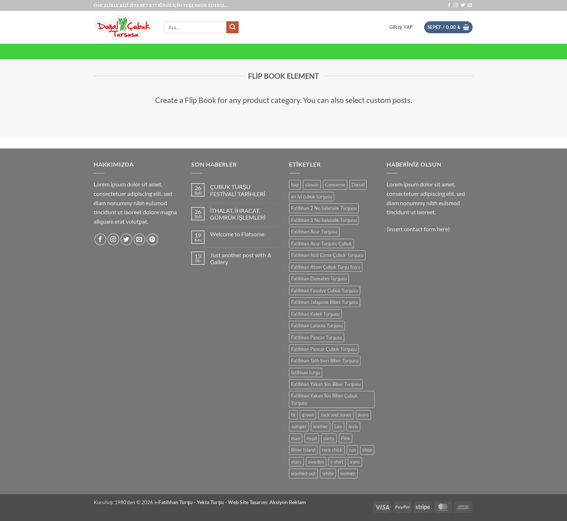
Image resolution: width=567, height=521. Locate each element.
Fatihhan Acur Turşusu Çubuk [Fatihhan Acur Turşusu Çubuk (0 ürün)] (321, 243)
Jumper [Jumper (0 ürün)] (299, 426)
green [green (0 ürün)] (308, 415)
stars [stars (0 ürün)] (296, 462)
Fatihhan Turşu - (177, 502)
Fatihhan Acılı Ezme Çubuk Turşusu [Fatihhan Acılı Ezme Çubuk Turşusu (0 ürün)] (327, 255)
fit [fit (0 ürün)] (293, 415)
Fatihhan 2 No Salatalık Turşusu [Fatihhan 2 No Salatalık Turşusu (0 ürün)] (324, 208)
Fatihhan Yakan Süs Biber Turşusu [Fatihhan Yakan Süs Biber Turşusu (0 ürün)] (326, 384)
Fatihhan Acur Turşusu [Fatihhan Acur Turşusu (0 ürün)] (314, 231)
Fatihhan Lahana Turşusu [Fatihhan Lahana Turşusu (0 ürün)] (317, 325)
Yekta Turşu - (212, 502)
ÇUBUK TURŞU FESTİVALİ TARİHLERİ (237, 190)
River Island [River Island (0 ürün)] (303, 450)
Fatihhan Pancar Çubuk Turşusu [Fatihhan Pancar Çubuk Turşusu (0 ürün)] (324, 349)
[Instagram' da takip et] (456, 5)
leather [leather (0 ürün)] (320, 426)
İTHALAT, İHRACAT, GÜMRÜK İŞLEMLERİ (238, 214)
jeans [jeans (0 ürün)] (363, 415)
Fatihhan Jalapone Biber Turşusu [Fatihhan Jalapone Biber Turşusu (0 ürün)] (324, 302)
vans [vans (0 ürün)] (355, 462)
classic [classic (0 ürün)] (312, 185)
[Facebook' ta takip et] (449, 5)
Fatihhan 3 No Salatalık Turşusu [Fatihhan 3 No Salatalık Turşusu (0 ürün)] (324, 220)
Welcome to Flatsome (237, 234)
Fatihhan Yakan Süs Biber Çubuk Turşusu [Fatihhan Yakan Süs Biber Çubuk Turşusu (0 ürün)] (324, 399)
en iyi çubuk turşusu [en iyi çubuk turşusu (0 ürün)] (311, 196)
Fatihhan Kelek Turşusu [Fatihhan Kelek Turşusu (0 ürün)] (315, 314)
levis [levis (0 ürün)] (353, 426)
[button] (401, 27)
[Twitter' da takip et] (463, 5)
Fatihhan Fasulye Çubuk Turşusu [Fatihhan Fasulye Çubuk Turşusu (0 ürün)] (324, 290)
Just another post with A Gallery (240, 258)
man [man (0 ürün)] (295, 438)
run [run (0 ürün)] (352, 450)
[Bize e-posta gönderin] (470, 5)
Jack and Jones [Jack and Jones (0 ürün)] (335, 415)
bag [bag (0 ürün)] (295, 185)
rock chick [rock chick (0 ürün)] (332, 450)
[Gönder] (232, 27)
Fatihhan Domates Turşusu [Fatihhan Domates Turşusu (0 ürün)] (319, 278)
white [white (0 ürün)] (328, 473)
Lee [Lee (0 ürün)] (338, 426)
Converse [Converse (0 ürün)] (335, 185)
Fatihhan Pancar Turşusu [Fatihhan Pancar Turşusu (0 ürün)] (316, 337)
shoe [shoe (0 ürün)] (367, 450)
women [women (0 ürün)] (347, 473)
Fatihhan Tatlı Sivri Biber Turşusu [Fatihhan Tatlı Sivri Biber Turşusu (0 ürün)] (324, 360)
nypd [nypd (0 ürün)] (312, 438)
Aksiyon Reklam (287, 502)
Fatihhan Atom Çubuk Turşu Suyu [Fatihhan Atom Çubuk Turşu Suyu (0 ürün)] (325, 267)
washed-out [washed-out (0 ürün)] (303, 473)
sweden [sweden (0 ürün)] (316, 462)
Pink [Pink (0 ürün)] (345, 438)
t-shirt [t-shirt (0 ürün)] (337, 462)
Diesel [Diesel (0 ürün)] (357, 185)
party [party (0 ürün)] (328, 438)
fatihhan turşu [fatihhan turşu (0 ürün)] (305, 372)
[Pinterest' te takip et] (152, 239)
